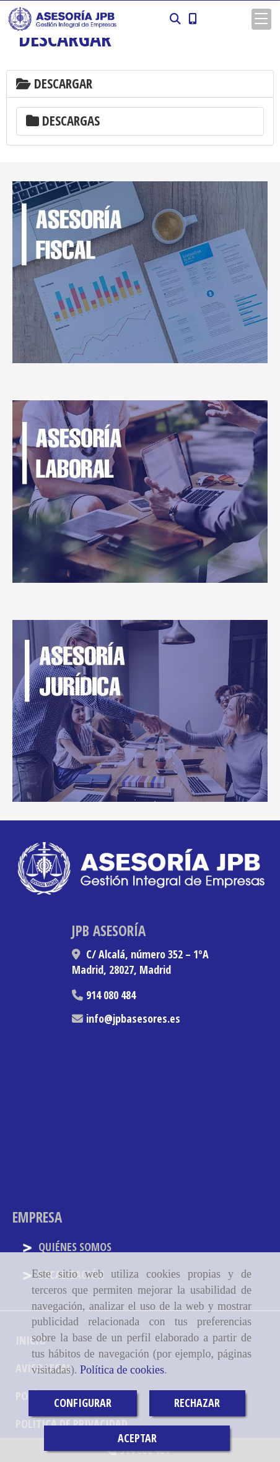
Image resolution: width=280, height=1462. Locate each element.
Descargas (63, 120)
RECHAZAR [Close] (197, 1402)
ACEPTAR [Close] (137, 1437)
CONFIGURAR (83, 1402)
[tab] (140, 84)
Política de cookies (122, 1370)
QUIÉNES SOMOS (67, 1246)
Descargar (54, 83)
